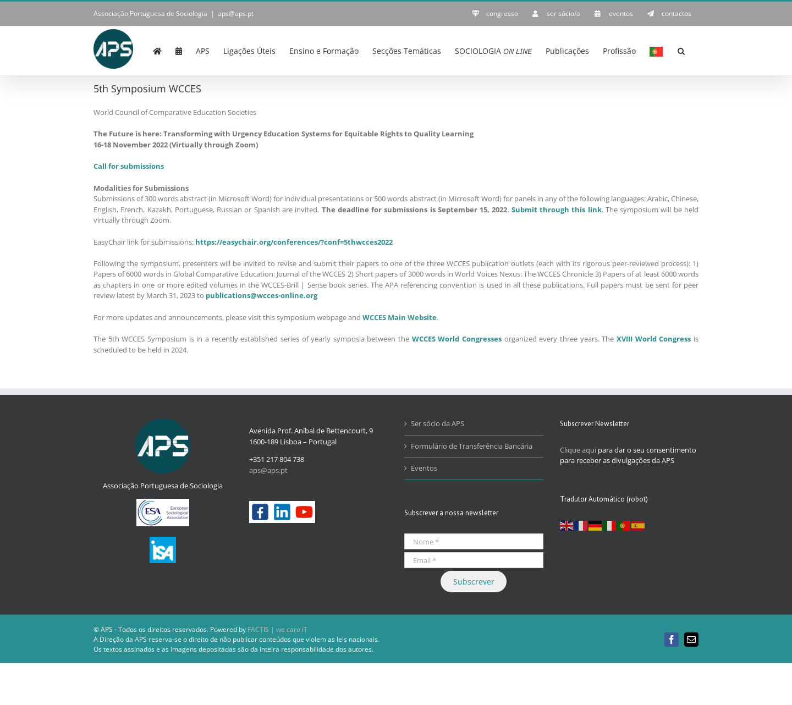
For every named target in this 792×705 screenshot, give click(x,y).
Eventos (424, 468)
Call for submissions (129, 166)
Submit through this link (557, 209)
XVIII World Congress (654, 339)
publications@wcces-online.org (261, 295)
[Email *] (473, 560)
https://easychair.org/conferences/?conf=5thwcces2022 (294, 242)
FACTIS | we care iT (277, 629)
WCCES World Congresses (457, 339)
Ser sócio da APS (437, 423)
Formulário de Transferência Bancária (471, 446)
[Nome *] (473, 541)
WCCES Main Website (399, 317)
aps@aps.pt (236, 13)
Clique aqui (578, 450)
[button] (681, 50)
